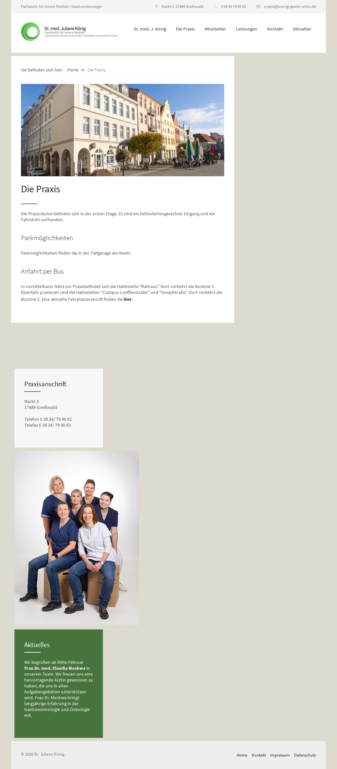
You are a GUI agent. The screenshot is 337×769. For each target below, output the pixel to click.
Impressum (280, 755)
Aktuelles (302, 29)
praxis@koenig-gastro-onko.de (286, 6)
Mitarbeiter (215, 29)
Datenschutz (305, 755)
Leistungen (246, 29)
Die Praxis (185, 29)
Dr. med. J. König (150, 29)
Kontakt (275, 29)
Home (72, 70)
